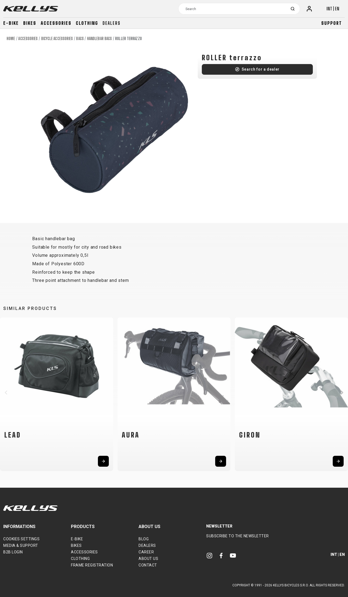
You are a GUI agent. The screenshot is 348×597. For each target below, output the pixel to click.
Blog (144, 539)
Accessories (56, 23)
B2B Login (13, 552)
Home (11, 38)
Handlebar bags (99, 38)
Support (331, 23)
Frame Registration (92, 565)
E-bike (11, 23)
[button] (6, 392)
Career (146, 552)
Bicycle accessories (57, 38)
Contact (148, 565)
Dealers (112, 23)
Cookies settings (21, 539)
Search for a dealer (261, 69)
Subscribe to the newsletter (237, 536)
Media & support (20, 545)
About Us (148, 558)
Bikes (29, 23)
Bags (79, 38)
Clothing (87, 23)
